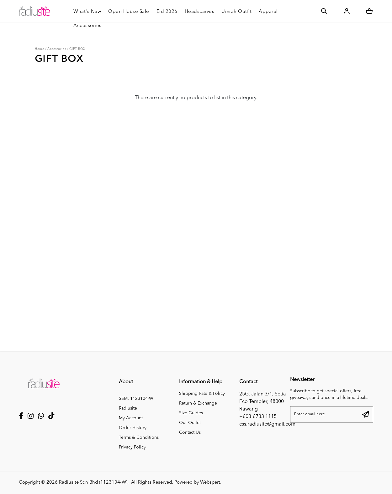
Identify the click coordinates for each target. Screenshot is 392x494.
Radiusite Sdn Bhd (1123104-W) (93, 482)
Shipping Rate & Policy (202, 393)
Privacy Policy (132, 447)
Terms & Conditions (139, 437)
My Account (131, 418)
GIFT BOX (77, 49)
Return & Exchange (198, 403)
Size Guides (191, 413)
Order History (132, 428)
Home (39, 49)
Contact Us (190, 432)
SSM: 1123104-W (136, 398)
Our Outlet (190, 423)
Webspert (210, 482)
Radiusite (128, 408)
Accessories (56, 49)
